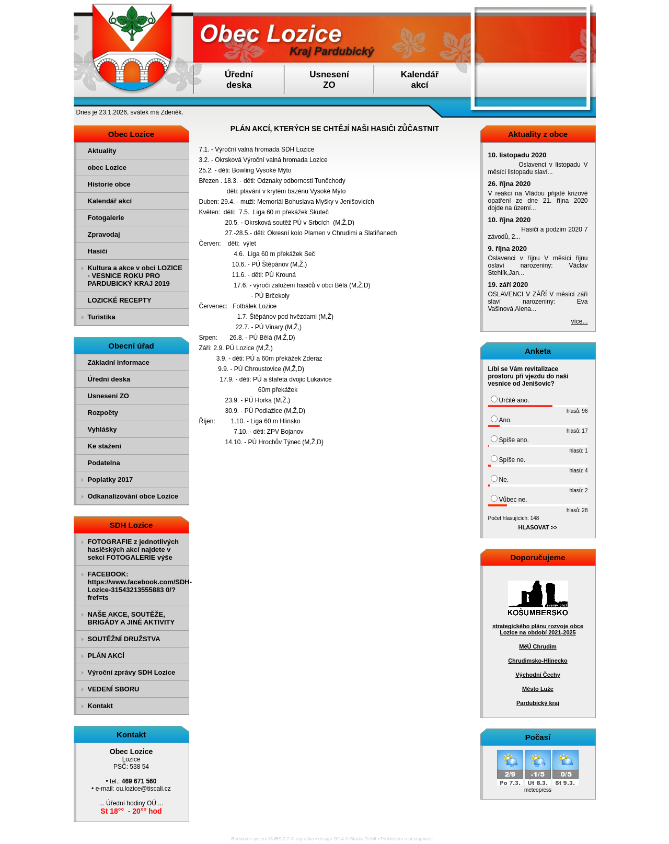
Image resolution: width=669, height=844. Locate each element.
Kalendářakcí (420, 80)
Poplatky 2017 (110, 479)
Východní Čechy (537, 675)
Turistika (102, 317)
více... (579, 321)
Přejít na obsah (645, 4)
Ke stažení (104, 446)
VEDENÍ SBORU (114, 689)
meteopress (537, 790)
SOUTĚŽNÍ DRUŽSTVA (124, 639)
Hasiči (98, 251)
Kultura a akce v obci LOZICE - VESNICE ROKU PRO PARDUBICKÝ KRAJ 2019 (135, 275)
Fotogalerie (106, 218)
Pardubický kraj (537, 703)
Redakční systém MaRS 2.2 (260, 838)
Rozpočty (103, 413)
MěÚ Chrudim (538, 646)
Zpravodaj (104, 234)
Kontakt (100, 706)
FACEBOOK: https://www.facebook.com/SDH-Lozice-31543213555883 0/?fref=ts (137, 586)
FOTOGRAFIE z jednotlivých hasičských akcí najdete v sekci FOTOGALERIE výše (133, 549)
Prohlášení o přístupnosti (406, 838)
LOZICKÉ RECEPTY (120, 300)
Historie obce (109, 184)
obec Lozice (107, 167)
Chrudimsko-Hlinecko (538, 660)
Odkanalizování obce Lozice (133, 496)
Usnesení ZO (108, 396)
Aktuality (102, 151)
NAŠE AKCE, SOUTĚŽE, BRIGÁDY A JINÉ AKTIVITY (131, 618)
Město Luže (537, 689)
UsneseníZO (329, 80)
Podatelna (104, 463)
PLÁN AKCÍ (106, 656)
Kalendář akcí (110, 201)
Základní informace (118, 362)
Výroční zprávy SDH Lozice (132, 672)
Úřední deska (109, 379)
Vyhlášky (102, 429)
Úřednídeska (239, 80)
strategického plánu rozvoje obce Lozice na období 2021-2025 (537, 629)
